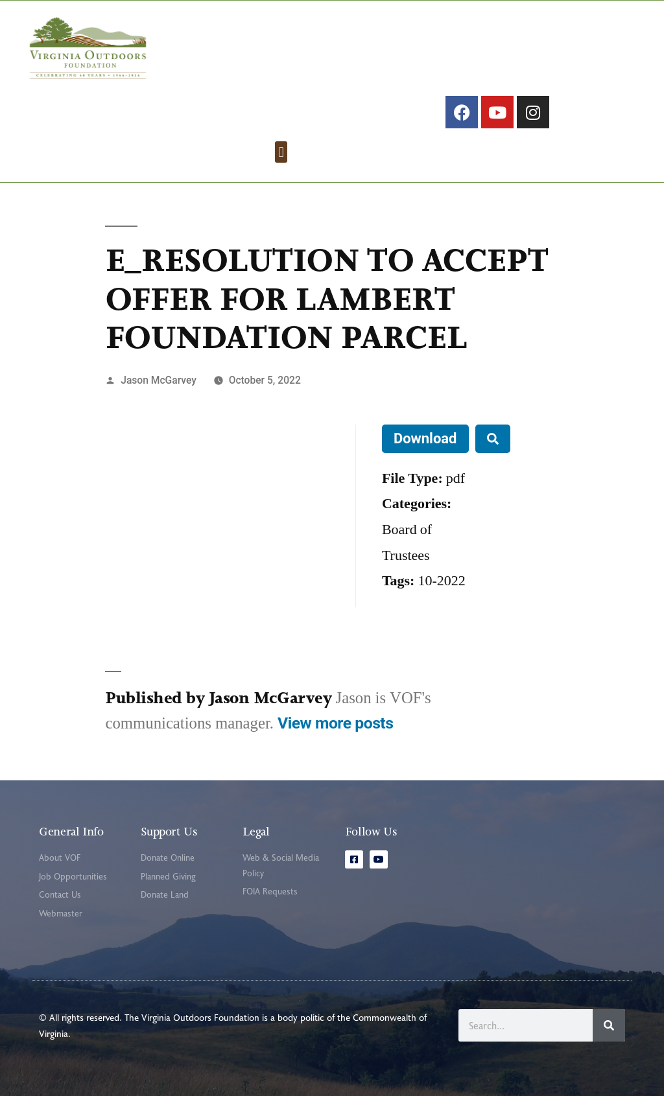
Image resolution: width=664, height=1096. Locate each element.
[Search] (609, 1025)
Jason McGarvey (158, 380)
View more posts (335, 723)
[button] (281, 152)
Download (425, 438)
